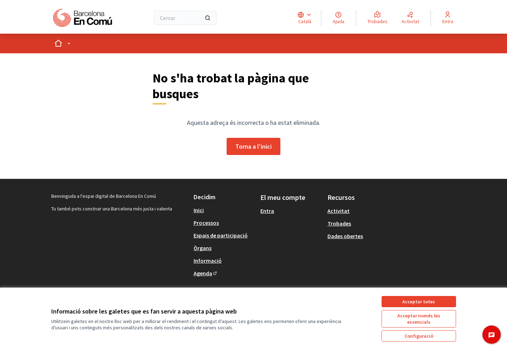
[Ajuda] (338, 18)
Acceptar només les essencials (418, 318)
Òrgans (203, 247)
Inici (199, 210)
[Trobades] (377, 18)
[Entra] (448, 18)
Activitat (338, 210)
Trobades (339, 223)
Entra (267, 210)
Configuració (418, 336)
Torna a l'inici (253, 146)
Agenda (206, 273)
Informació (208, 260)
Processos (206, 222)
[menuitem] (224, 210)
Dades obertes (345, 236)
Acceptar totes (418, 301)
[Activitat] (410, 18)
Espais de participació (221, 235)
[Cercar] (185, 18)
